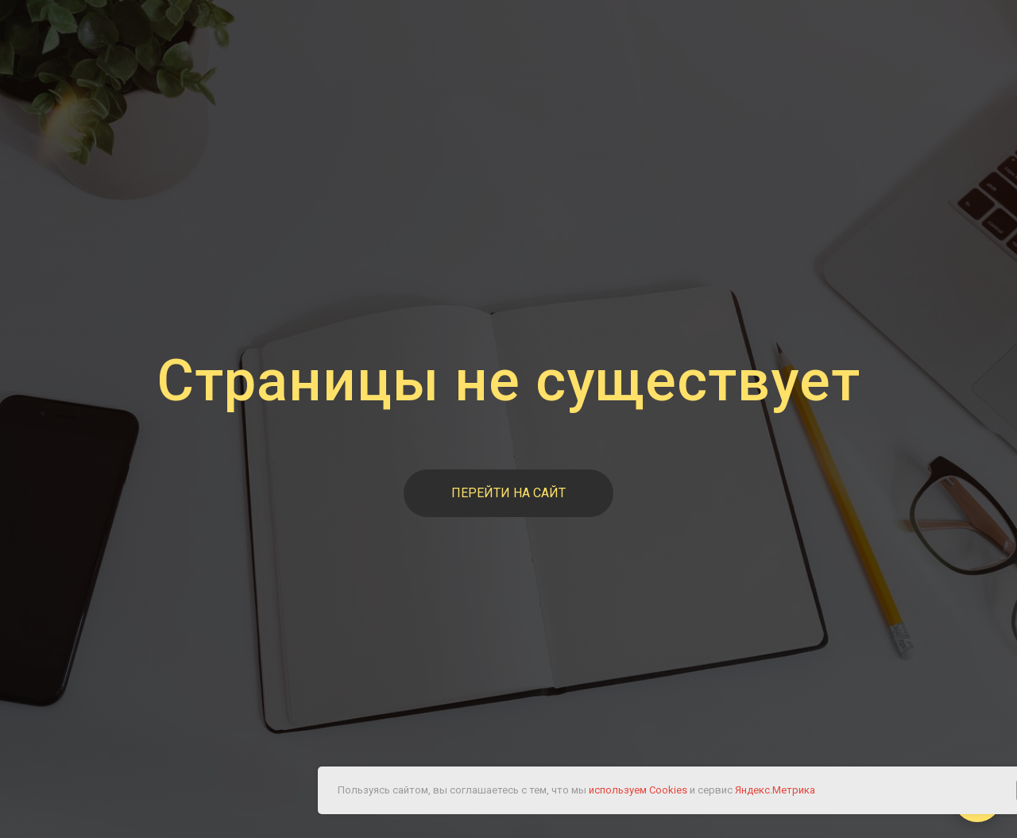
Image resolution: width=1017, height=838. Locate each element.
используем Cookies (638, 790)
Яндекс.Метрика (775, 790)
